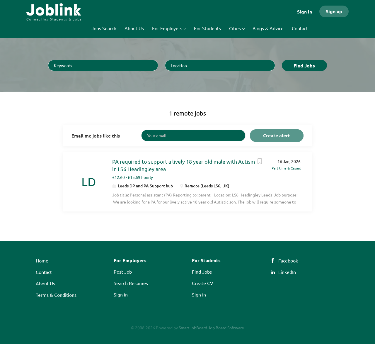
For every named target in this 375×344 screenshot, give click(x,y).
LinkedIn (287, 272)
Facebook (288, 260)
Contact (44, 272)
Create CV (202, 283)
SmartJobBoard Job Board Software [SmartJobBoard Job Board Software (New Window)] (211, 327)
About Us (45, 283)
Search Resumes (131, 283)
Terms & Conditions (56, 295)
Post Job (123, 271)
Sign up (334, 11)
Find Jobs (304, 65)
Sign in (304, 12)
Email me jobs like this (95, 135)
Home (42, 260)
